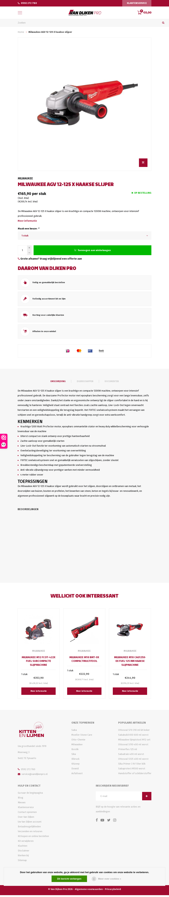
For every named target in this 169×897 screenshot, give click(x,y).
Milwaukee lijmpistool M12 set (134, 741)
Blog (20, 799)
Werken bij (23, 857)
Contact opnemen (27, 814)
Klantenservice (137, 3)
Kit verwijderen (26, 842)
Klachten (22, 847)
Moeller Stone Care (81, 736)
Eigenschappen (85, 383)
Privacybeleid (113, 891)
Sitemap (22, 862)
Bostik (74, 751)
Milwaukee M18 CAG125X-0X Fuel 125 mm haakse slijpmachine (130, 663)
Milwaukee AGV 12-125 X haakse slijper (50, 33)
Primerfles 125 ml (127, 751)
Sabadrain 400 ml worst (131, 756)
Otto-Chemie (78, 741)
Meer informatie (27, 222)
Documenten (112, 383)
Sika (73, 756)
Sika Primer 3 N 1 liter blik (131, 765)
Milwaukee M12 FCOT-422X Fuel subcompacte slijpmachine (38, 663)
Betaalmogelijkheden (29, 828)
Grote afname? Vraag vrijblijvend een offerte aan (50, 260)
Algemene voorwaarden (89, 891)
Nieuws (22, 804)
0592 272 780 (27, 3)
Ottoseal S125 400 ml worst (133, 760)
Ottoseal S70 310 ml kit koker (134, 731)
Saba (74, 731)
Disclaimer (23, 852)
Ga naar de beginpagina (30, 794)
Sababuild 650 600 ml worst (133, 736)
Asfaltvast (77, 775)
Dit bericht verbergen (69, 878)
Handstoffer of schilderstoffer (134, 775)
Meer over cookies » (109, 878)
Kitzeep (75, 765)
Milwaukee (25, 180)
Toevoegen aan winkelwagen (92, 252)
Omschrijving (57, 383)
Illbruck (75, 760)
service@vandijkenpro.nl (33, 776)
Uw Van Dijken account (29, 823)
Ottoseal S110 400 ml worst (133, 746)
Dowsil (75, 770)
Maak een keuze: (28, 230)
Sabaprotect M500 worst (131, 770)
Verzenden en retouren (30, 833)
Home (21, 33)
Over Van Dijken (26, 818)
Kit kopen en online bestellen (33, 838)
